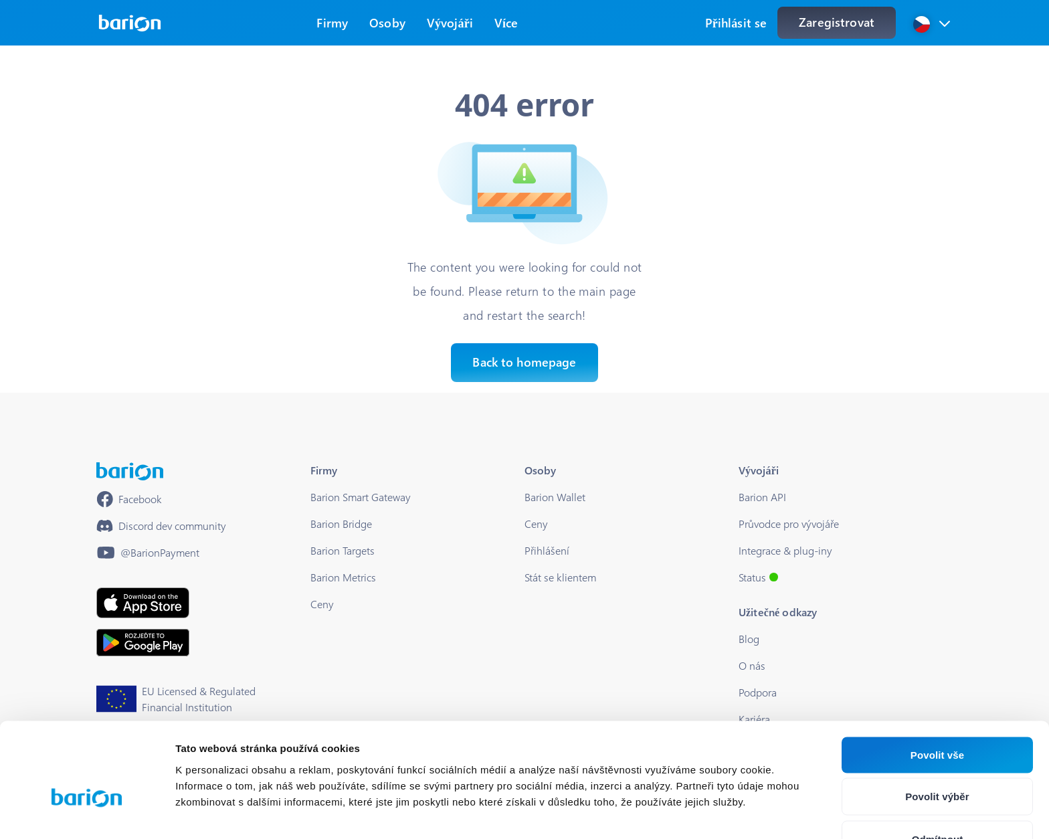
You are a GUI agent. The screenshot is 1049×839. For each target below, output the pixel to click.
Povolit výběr (937, 720)
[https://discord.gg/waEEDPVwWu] (161, 526)
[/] (129, 471)
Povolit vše (937, 678)
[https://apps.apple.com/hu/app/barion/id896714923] (142, 602)
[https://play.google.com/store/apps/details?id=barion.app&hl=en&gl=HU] (142, 642)
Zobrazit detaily (707, 812)
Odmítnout (937, 762)
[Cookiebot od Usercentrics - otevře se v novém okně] (86, 813)
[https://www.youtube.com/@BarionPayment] (147, 553)
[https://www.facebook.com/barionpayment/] (129, 499)
